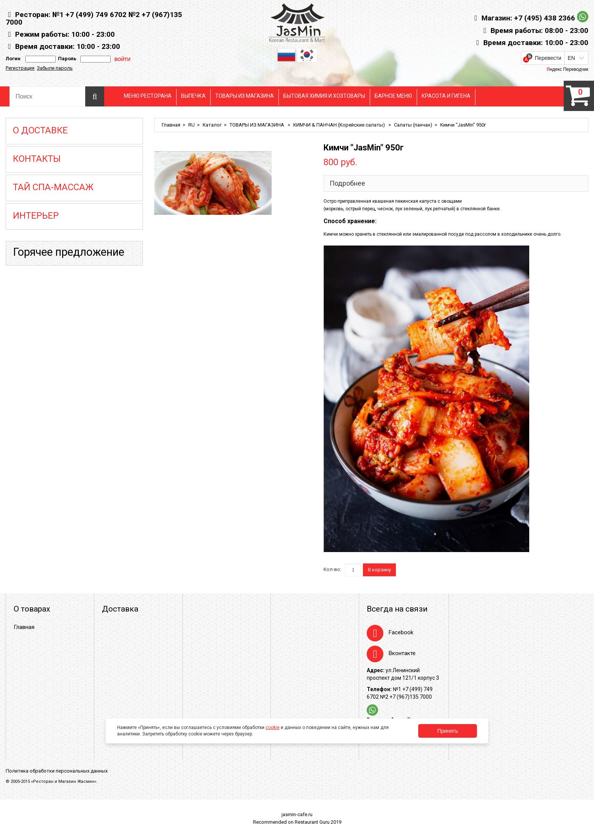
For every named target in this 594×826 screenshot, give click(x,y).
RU (191, 125)
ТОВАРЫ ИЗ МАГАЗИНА (244, 96)
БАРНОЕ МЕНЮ (393, 96)
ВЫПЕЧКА (193, 96)
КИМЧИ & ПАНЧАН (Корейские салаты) (339, 125)
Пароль (66, 58)
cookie (273, 727)
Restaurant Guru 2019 (318, 822)
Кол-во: (332, 569)
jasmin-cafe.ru (297, 814)
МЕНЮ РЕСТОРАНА (148, 96)
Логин (13, 58)
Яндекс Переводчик (567, 69)
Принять (447, 731)
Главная (171, 125)
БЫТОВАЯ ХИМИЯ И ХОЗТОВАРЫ (324, 96)
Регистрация (20, 68)
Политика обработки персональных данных (57, 771)
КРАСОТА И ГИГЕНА (446, 96)
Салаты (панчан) (413, 125)
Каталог (212, 125)
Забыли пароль (55, 68)
